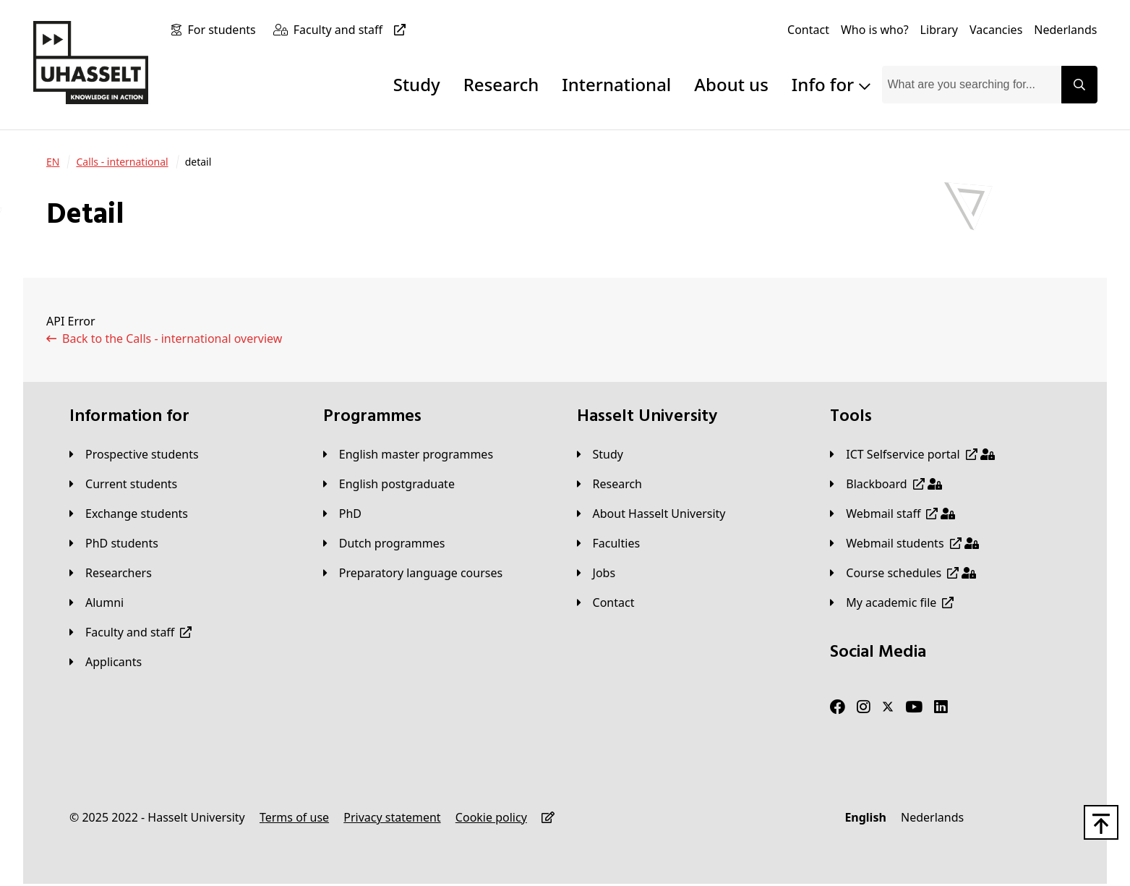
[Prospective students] (134, 454)
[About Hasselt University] (651, 513)
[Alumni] (96, 602)
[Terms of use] (294, 817)
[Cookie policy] (491, 817)
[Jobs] (596, 573)
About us (731, 84)
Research (501, 84)
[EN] (52, 162)
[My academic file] (892, 602)
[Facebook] (837, 707)
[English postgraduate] (389, 484)
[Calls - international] (122, 162)
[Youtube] (914, 707)
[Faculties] (609, 543)
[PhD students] (113, 543)
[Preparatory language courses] (412, 573)
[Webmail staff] (892, 513)
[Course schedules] (903, 573)
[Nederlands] (1065, 29)
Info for (831, 84)
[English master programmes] (408, 454)
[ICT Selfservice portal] (912, 454)
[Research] (610, 484)
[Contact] (808, 29)
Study (416, 84)
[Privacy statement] (391, 817)
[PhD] (342, 513)
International (616, 84)
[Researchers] (110, 573)
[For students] (224, 29)
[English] (865, 817)
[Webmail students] (904, 543)
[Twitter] (888, 707)
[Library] (939, 29)
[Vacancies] (996, 29)
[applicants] (105, 661)
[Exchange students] (128, 513)
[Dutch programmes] (384, 543)
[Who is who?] (875, 29)
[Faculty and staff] (352, 29)
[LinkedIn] (941, 707)
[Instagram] (863, 707)
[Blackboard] (885, 484)
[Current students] (123, 484)
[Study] (600, 454)
